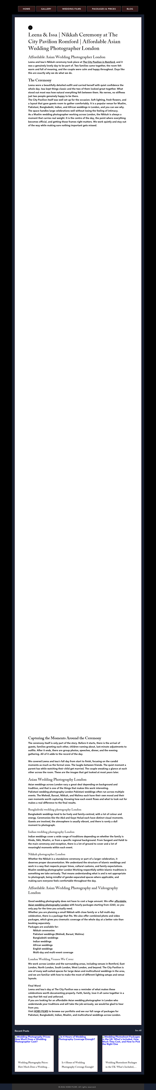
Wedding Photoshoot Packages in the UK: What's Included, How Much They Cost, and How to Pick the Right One (121, 1065)
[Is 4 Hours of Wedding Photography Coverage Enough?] (78, 1046)
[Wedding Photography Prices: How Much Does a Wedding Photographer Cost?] (34, 1046)
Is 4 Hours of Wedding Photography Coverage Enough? (78, 1065)
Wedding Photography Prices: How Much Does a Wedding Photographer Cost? (33, 1065)
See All (138, 1030)
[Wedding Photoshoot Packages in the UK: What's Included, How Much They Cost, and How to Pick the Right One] (121, 1046)
